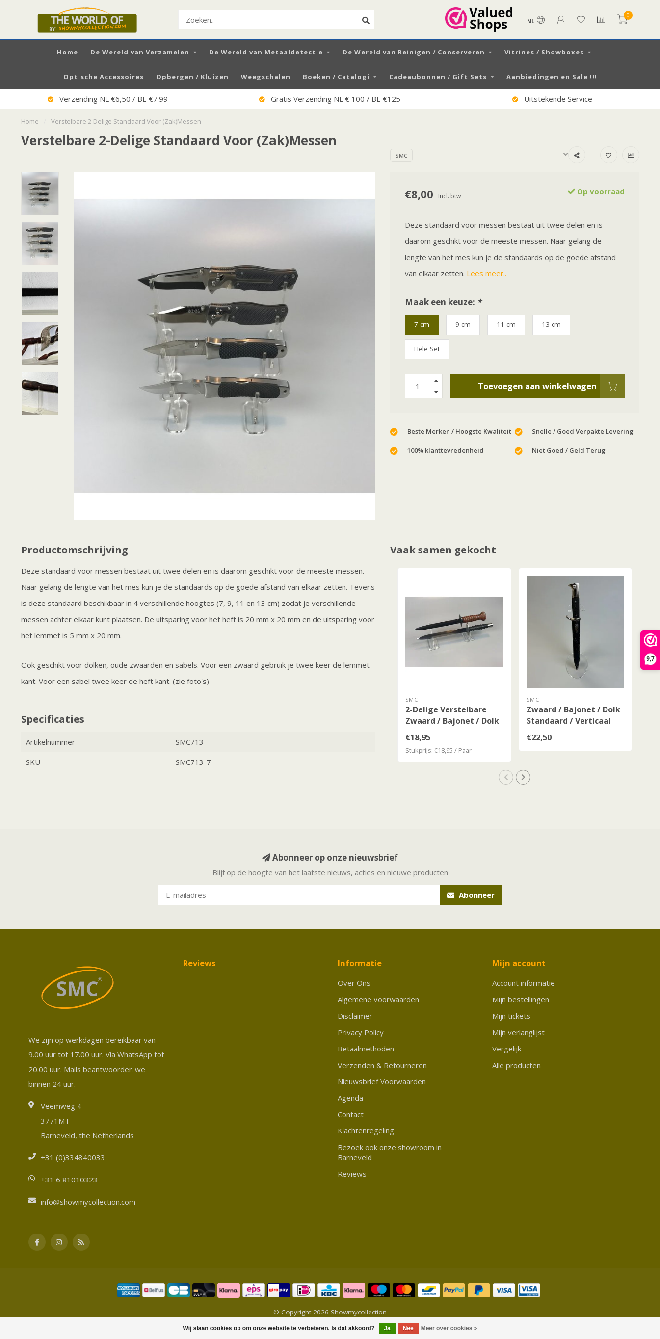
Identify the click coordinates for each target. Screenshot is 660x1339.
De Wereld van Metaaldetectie (266, 52)
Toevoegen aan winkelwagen (551, 386)
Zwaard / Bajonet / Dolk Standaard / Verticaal (573, 715)
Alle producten (516, 1065)
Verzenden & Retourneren (382, 1065)
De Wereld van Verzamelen (139, 52)
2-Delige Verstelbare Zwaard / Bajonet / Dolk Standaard (452, 720)
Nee (408, 1328)
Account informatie (523, 983)
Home (67, 52)
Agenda (350, 1098)
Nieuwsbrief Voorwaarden (382, 1081)
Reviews (352, 1174)
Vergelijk (506, 1048)
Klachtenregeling (366, 1130)
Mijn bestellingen (520, 999)
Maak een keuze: (443, 302)
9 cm (463, 324)
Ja (387, 1328)
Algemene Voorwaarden (378, 999)
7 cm (421, 324)
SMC (401, 155)
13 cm (551, 324)
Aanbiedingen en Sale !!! (551, 76)
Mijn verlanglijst (518, 1032)
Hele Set (427, 348)
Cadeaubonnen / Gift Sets (438, 76)
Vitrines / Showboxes (544, 52)
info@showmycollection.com (88, 1202)
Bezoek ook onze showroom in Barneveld (390, 1152)
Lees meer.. (486, 273)
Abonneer (471, 895)
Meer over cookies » (449, 1328)
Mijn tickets (511, 1016)
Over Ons (354, 983)
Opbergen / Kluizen (192, 76)
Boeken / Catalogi (336, 76)
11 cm (506, 324)
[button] (506, 777)
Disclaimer (355, 1016)
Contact (351, 1114)
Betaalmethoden (366, 1048)
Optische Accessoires (103, 76)
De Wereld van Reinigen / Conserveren (414, 52)
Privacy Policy (361, 1032)
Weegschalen (265, 76)
